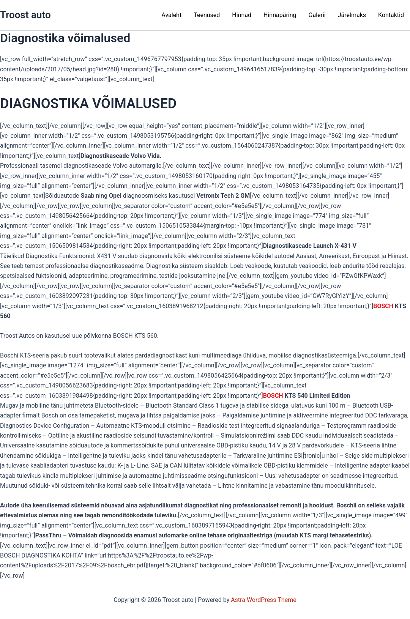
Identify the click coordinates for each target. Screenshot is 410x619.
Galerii (317, 15)
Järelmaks (352, 15)
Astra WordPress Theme (263, 599)
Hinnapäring (279, 15)
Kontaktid (391, 15)
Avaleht (171, 15)
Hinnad (241, 15)
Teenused (207, 15)
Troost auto (25, 14)
